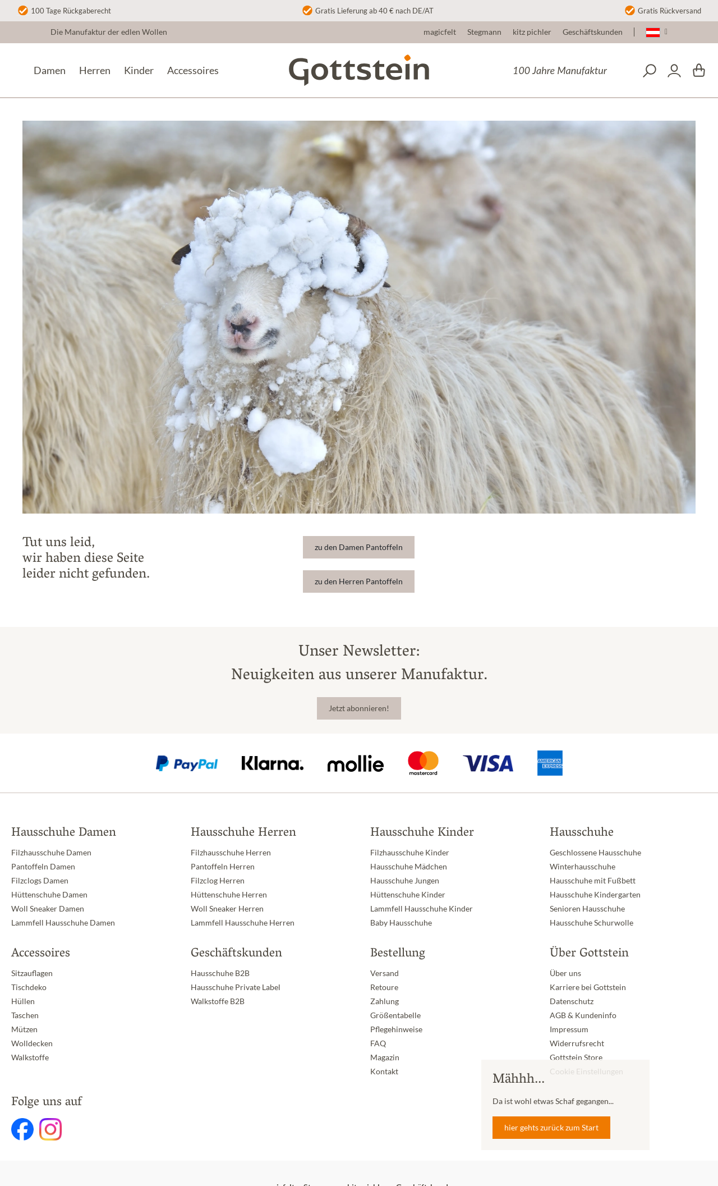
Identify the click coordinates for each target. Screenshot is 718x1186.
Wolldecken (32, 1043)
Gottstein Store (576, 1057)
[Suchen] (649, 71)
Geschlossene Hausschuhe (595, 852)
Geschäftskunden (593, 32)
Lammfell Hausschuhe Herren (242, 922)
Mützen (24, 1029)
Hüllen (23, 1001)
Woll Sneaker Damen (47, 908)
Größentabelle (395, 1015)
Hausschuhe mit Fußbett (593, 880)
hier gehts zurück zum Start (551, 1127)
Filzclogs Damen (39, 880)
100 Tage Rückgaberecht (71, 11)
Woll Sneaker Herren (227, 908)
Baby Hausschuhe (401, 922)
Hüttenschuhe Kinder (407, 894)
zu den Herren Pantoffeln (359, 581)
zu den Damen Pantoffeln (359, 547)
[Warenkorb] (699, 70)
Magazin (384, 1057)
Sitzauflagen (32, 973)
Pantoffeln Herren (223, 866)
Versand (384, 973)
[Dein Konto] (674, 71)
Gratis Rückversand (669, 11)
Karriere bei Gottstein (588, 987)
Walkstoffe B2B (218, 1001)
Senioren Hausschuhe (587, 908)
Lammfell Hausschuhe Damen (63, 922)
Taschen (25, 1015)
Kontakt (384, 1071)
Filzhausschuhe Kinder (409, 852)
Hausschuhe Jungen (404, 880)
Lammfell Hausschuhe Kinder (421, 908)
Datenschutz (571, 1001)
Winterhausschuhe (582, 866)
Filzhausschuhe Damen (51, 852)
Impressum (569, 1029)
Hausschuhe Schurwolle (591, 922)
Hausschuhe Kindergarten (595, 894)
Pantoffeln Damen (43, 866)
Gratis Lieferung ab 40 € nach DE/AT (374, 11)
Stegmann (484, 32)
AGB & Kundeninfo (583, 1015)
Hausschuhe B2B (220, 973)
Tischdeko (29, 987)
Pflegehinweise (396, 1029)
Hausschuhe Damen (63, 833)
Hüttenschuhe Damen (49, 894)
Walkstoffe (30, 1057)
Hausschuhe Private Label (235, 987)
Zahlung (384, 1001)
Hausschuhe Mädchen (408, 866)
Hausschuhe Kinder (422, 833)
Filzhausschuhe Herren (231, 852)
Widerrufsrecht (577, 1043)
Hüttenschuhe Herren (229, 894)
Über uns (565, 973)
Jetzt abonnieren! (359, 708)
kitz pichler (532, 32)
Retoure (384, 987)
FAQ (378, 1043)
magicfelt (440, 32)
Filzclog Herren (218, 880)
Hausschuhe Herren (243, 833)
